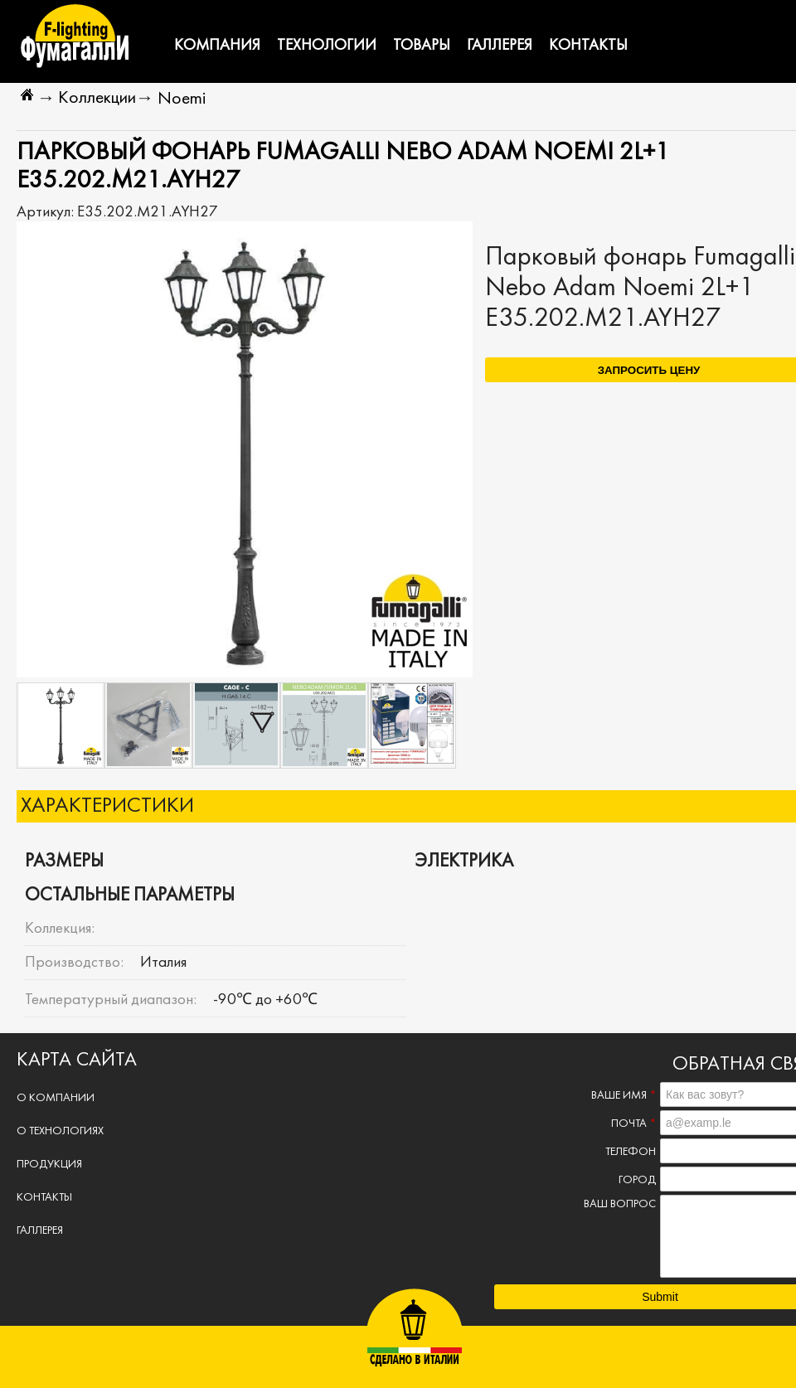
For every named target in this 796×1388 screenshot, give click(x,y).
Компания (217, 45)
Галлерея (499, 45)
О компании (56, 1098)
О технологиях (60, 1131)
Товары (421, 45)
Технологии (326, 45)
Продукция (49, 1164)
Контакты (588, 45)
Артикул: (47, 212)
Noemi (182, 99)
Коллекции (97, 98)
